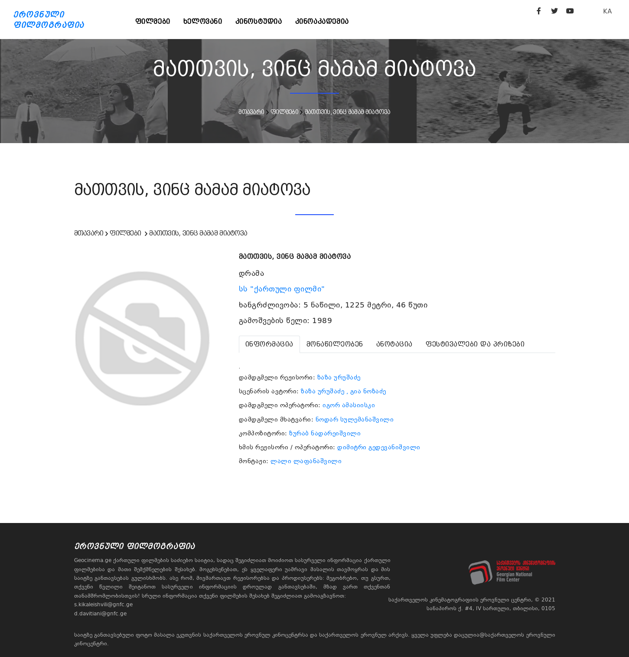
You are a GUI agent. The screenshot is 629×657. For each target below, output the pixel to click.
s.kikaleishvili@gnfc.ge (103, 604)
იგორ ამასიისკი (349, 405)
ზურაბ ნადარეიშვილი (325, 433)
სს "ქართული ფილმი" (283, 288)
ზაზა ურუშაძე (339, 377)
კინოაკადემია (322, 21)
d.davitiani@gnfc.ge (100, 614)
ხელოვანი (202, 21)
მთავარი (251, 111)
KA (607, 11)
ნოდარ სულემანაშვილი (355, 419)
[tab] (269, 344)
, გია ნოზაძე (366, 391)
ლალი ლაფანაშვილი (306, 461)
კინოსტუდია (258, 21)
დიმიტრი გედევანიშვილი (378, 447)
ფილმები (152, 21)
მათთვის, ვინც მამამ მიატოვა (348, 111)
